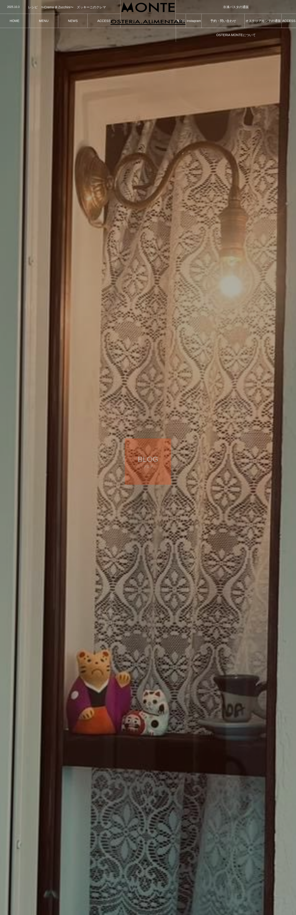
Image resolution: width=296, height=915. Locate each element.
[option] (60, 7)
